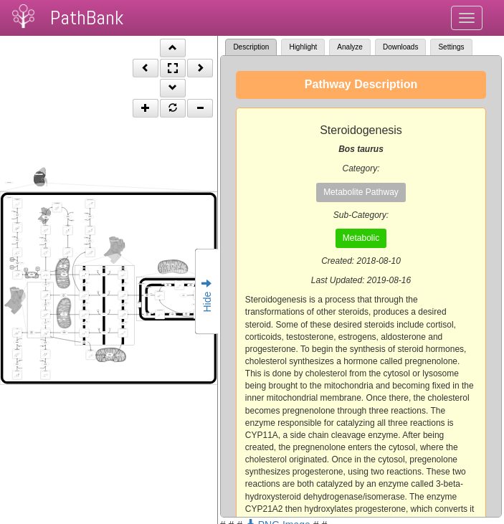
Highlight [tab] (303, 47)
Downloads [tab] (400, 47)
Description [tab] (251, 47)
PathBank (86, 17)
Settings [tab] (451, 47)
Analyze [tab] (350, 47)
